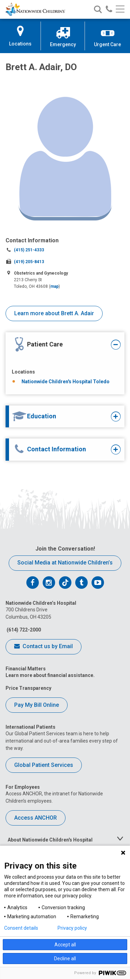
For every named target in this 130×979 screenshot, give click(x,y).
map (54, 286)
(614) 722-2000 (23, 630)
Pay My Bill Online (36, 705)
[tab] (61, 345)
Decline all (65, 958)
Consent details (21, 928)
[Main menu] (120, 10)
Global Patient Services (43, 765)
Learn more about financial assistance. (50, 675)
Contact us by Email (43, 647)
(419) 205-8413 (29, 261)
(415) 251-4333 (29, 250)
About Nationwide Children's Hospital (50, 840)
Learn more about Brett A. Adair (54, 313)
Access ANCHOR (35, 817)
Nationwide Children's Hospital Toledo (65, 381)
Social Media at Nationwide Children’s (65, 562)
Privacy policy (72, 928)
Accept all (65, 944)
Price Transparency (28, 688)
